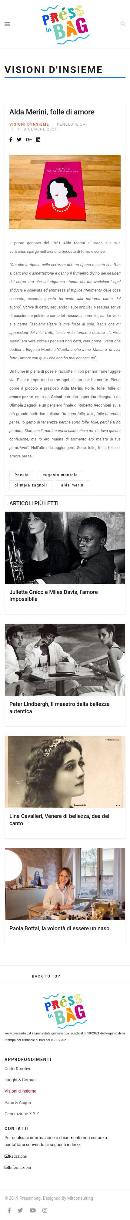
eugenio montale (60, 475)
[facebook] (9, 1210)
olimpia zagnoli (31, 485)
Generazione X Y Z (22, 1113)
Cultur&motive (18, 1068)
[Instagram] (44, 1210)
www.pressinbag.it (18, 1033)
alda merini (73, 485)
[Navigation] (16, 24)
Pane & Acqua (18, 1102)
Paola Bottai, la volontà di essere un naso (59, 928)
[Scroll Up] (46, 976)
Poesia (22, 475)
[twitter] (20, 1210)
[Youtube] (33, 1210)
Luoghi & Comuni (21, 1079)
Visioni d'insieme (29, 124)
